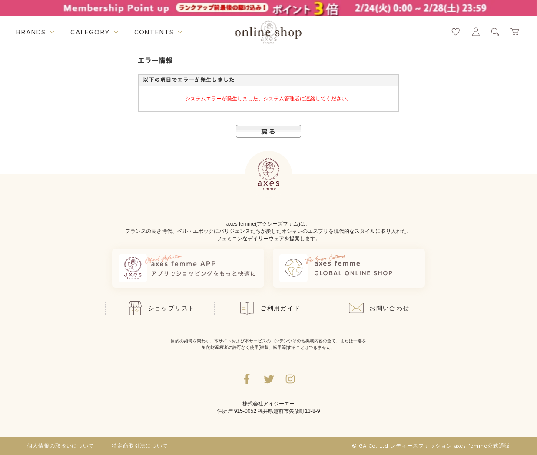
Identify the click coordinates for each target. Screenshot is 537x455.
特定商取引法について (140, 445)
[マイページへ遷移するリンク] (475, 31)
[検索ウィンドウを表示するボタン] (495, 31)
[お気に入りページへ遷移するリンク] (455, 31)
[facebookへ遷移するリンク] (247, 379)
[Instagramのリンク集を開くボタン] (290, 379)
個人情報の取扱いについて (61, 445)
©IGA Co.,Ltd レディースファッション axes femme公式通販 (431, 445)
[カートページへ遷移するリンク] (515, 31)
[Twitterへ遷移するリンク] (268, 379)
